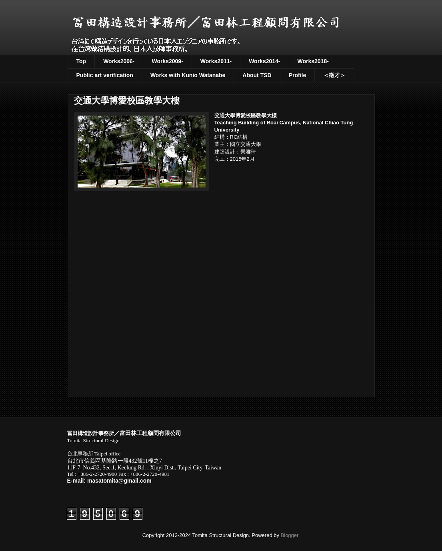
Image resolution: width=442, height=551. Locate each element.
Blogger (289, 535)
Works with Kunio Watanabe (187, 75)
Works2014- (264, 61)
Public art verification (104, 75)
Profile (297, 75)
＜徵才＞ (334, 75)
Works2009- (167, 61)
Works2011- (216, 61)
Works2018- (313, 61)
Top (81, 61)
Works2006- (118, 61)
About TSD (256, 75)
